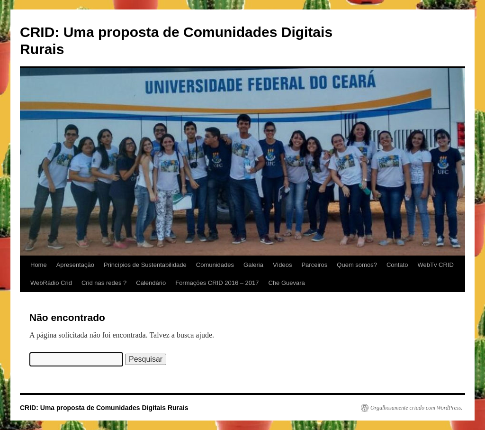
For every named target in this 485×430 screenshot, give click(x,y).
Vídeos (282, 264)
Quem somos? (357, 264)
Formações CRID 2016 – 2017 (217, 282)
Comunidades (215, 264)
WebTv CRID (435, 264)
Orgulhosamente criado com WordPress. (416, 407)
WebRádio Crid (51, 282)
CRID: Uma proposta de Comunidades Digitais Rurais (104, 408)
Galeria (253, 264)
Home (38, 264)
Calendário (151, 282)
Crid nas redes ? (103, 282)
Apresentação (75, 264)
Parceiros (314, 264)
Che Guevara (287, 282)
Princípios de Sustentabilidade (145, 264)
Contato (397, 264)
